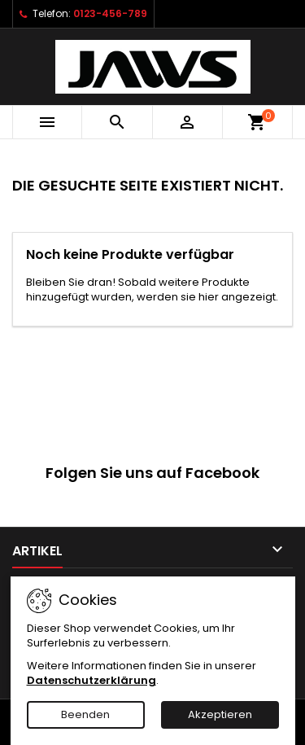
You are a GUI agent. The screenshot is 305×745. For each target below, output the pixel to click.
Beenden (85, 714)
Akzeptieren (220, 714)
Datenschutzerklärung (91, 680)
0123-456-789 (110, 13)
